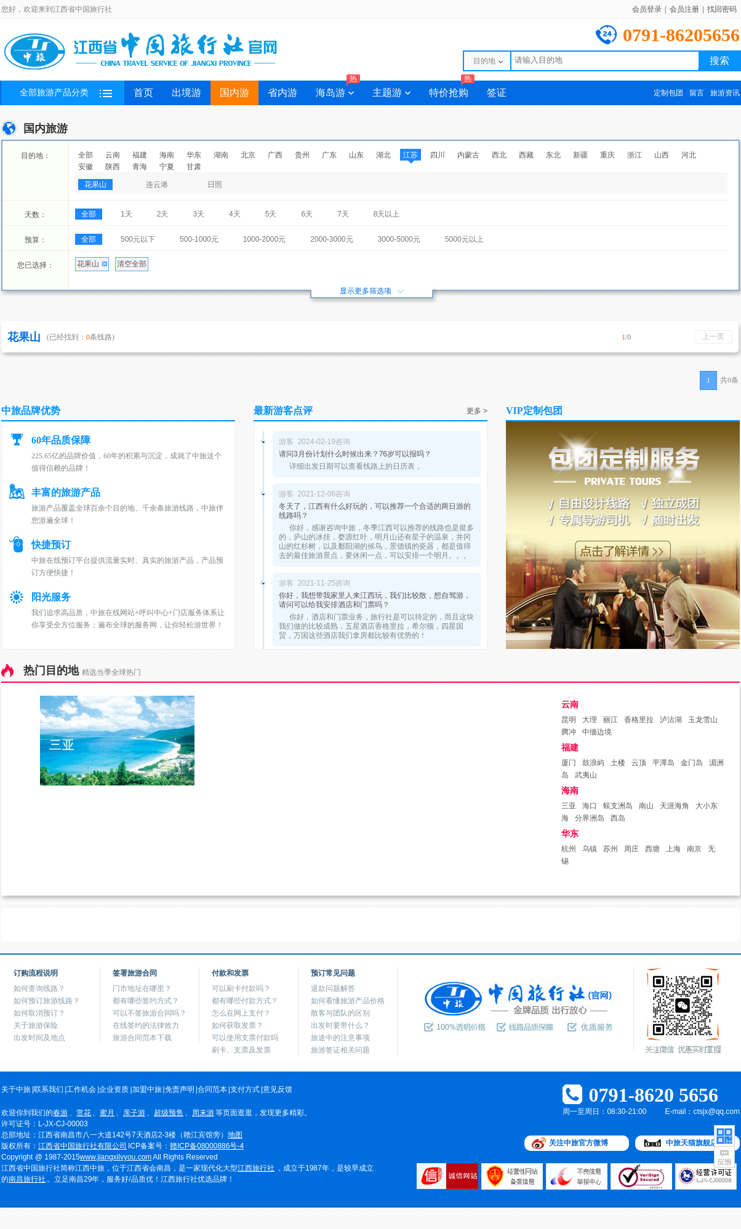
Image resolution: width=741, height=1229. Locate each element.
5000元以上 (464, 239)
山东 (356, 155)
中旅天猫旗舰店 (692, 1143)
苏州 (610, 849)
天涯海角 (674, 805)
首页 (143, 92)
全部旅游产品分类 (66, 92)
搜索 (719, 60)
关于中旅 (16, 1089)
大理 (589, 719)
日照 (214, 184)
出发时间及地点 (39, 1037)
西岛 (618, 818)
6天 (307, 214)
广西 (275, 155)
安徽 (85, 166)
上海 (673, 849)
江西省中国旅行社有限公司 (82, 1146)
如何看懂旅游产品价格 (348, 1000)
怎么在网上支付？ (241, 1013)
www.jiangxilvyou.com (116, 1157)
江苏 (410, 155)
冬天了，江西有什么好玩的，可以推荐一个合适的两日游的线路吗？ (375, 511)
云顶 (638, 762)
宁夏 (166, 166)
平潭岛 (663, 762)
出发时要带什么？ (340, 1025)
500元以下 (138, 239)
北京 (248, 155)
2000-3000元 (331, 239)
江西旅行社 (256, 1168)
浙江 (634, 155)
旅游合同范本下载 (142, 1037)
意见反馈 (277, 1089)
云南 (112, 155)
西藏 (526, 155)
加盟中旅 (147, 1089)
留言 (696, 93)
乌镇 (589, 849)
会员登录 (647, 9)
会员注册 (684, 9)
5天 (271, 214)
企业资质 (114, 1089)
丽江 (610, 719)
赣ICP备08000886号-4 (207, 1146)
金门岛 (692, 762)
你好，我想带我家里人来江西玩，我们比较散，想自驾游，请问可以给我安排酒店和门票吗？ (375, 600)
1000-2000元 (264, 239)
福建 (139, 155)
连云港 (157, 184)
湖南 (221, 155)
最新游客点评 (283, 410)
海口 (589, 805)
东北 (553, 155)
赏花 (83, 1112)
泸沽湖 (671, 719)
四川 (437, 155)
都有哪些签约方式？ (146, 1000)
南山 (646, 805)
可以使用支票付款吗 (245, 1037)
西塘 (652, 849)
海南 (166, 155)
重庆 (607, 155)
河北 (688, 155)
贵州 (302, 155)
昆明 (568, 719)
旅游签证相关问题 (340, 1050)
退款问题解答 (333, 988)
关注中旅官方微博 (578, 1143)
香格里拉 (639, 719)
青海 (139, 166)
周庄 (631, 849)
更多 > (477, 411)
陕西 (112, 166)
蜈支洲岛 (618, 805)
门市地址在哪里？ (142, 988)
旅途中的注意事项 (340, 1037)
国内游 (234, 92)
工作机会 (81, 1089)
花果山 (95, 184)
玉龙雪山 (703, 719)
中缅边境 (597, 732)
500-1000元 (199, 239)
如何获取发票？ (237, 1025)
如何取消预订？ (39, 1013)
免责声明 (179, 1089)
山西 (661, 155)
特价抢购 (452, 89)
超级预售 (168, 1112)
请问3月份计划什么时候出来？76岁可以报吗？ (355, 454)
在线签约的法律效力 (146, 1025)
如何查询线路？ (39, 988)
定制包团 (668, 93)
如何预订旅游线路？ (47, 1000)
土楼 (618, 762)
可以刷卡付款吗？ (241, 988)
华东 (193, 155)
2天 (163, 214)
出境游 (186, 92)
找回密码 (722, 9)
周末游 (203, 1112)
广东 (329, 155)
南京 (694, 849)
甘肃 (193, 166)
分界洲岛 (589, 818)
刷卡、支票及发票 (241, 1050)
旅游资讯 (725, 93)
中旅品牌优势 (30, 410)
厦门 (568, 762)
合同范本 (212, 1089)
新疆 (580, 155)
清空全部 (131, 264)
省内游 (282, 92)
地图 (235, 1135)
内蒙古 (468, 155)
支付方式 (245, 1089)
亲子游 (134, 1112)
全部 (85, 155)
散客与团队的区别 (340, 1013)
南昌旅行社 (27, 1179)
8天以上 (387, 214)
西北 (499, 155)
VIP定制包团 (534, 410)
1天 (126, 214)
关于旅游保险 (36, 1025)
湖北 (383, 155)
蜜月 (107, 1112)
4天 (235, 214)
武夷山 (586, 775)
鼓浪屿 (593, 762)
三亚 (568, 805)
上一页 (713, 336)
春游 (60, 1112)
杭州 (568, 849)
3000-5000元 (399, 239)
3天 (198, 214)
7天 (343, 214)
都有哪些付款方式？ (245, 1000)
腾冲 (568, 732)
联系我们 (48, 1089)
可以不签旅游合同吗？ (149, 1013)
